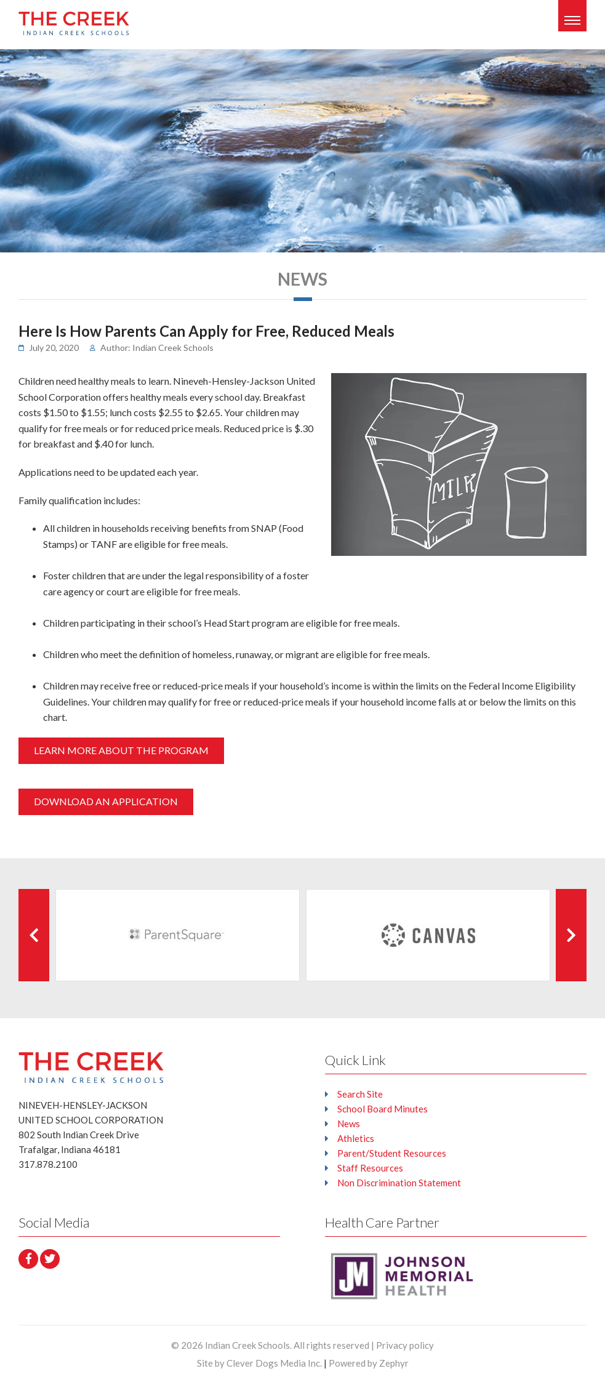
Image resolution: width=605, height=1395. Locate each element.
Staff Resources (370, 1167)
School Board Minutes (382, 1108)
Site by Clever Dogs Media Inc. (259, 1363)
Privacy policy (405, 1345)
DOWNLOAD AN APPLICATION (106, 801)
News (348, 1123)
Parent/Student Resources (391, 1153)
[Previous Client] (33, 935)
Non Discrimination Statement (399, 1182)
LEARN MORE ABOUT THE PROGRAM (121, 750)
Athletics (355, 1138)
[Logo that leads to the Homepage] (91, 1067)
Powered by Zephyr (369, 1363)
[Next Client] (571, 935)
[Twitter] (50, 1259)
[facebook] (28, 1259)
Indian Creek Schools (247, 1345)
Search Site (360, 1094)
